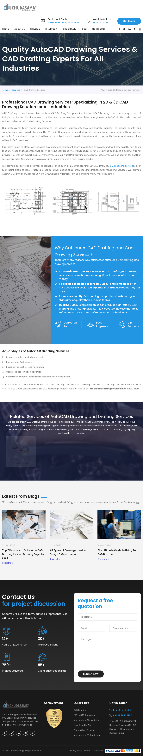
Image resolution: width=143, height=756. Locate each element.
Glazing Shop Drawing (84, 730)
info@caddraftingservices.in (63, 22)
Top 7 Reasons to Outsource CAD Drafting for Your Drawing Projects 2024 (23, 554)
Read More (8, 562)
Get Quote (129, 21)
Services (35, 29)
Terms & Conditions (93, 750)
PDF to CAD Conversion (85, 715)
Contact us (98, 29)
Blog (84, 29)
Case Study (69, 29)
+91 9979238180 (122, 715)
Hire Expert (51, 29)
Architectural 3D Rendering (87, 735)
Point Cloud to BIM (82, 725)
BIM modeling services (121, 165)
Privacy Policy (75, 750)
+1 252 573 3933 (100, 22)
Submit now (90, 674)
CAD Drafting (80, 710)
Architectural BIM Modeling (86, 720)
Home (5, 29)
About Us (19, 29)
